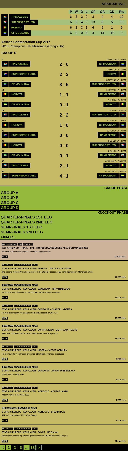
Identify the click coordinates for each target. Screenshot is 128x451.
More (4, 257)
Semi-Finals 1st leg (21, 227)
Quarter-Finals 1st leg (26, 217)
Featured (28, 244)
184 (33, 447)
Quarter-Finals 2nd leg (27, 222)
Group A (9, 193)
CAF (20, 244)
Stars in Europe (22, 265)
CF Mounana (20, 32)
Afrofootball (113, 4)
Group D (9, 207)
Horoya (16, 27)
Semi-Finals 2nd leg (22, 232)
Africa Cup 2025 (9, 244)
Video (34, 265)
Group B (9, 198)
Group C (9, 203)
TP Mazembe (19, 16)
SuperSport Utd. (23, 22)
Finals (8, 237)
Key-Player (7, 265)
